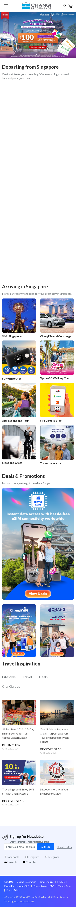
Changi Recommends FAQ (16, 886)
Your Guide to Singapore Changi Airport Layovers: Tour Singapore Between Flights (54, 735)
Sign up (46, 846)
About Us (8, 881)
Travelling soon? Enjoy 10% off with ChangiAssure (18, 791)
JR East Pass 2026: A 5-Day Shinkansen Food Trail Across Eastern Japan (18, 733)
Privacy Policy (13, 890)
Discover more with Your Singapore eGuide (54, 791)
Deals (43, 677)
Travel (27, 677)
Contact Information (26, 881)
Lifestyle (9, 677)
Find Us (61, 881)
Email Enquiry (46, 881)
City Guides (11, 686)
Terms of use (64, 886)
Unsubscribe (64, 847)
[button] (71, 35)
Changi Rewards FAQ (43, 886)
